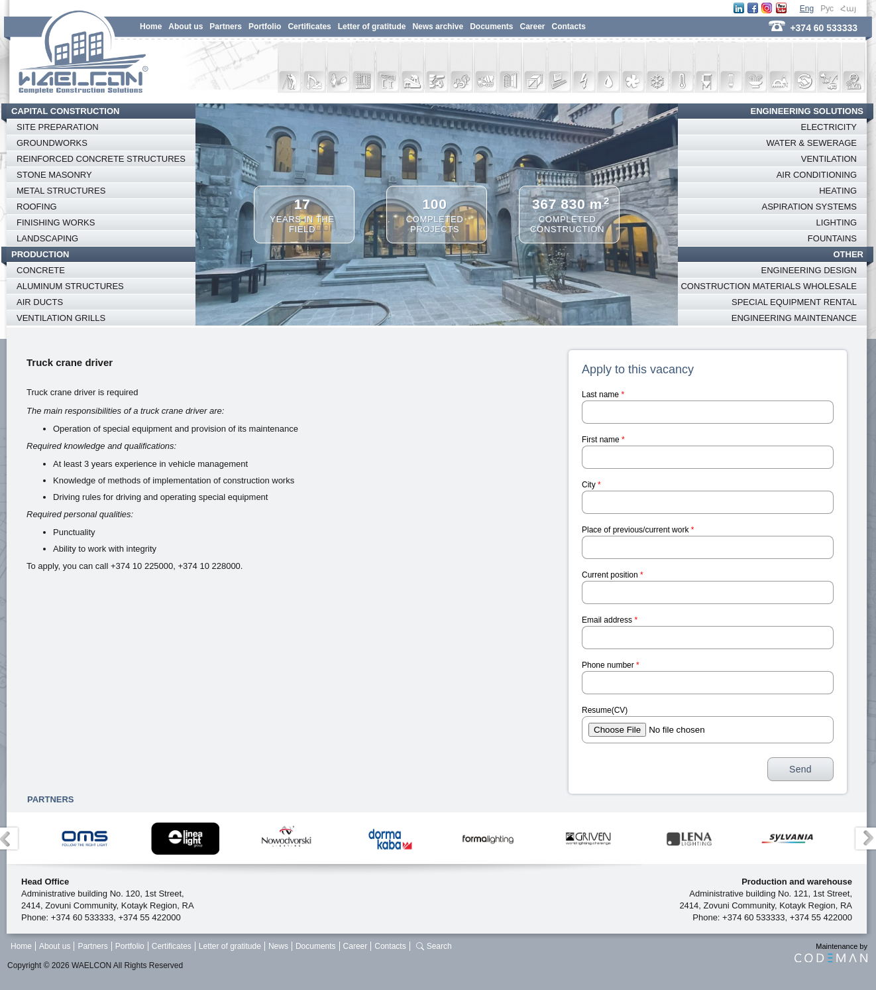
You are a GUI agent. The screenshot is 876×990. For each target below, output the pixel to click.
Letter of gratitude (372, 26)
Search (439, 946)
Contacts (569, 26)
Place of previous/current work (638, 529)
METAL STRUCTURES (61, 191)
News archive (437, 26)
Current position (612, 575)
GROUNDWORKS (52, 143)
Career (532, 26)
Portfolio (264, 26)
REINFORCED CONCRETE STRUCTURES (101, 159)
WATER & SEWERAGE (811, 143)
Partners (225, 26)
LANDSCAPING (47, 238)
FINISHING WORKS (56, 222)
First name (603, 439)
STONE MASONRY (54, 175)
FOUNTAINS (832, 238)
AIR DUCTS (40, 302)
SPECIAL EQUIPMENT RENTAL (794, 302)
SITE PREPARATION (58, 127)
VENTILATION (829, 159)
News (278, 946)
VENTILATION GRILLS (61, 318)
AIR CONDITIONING (817, 175)
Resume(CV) (605, 710)
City (591, 484)
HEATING (838, 191)
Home (151, 26)
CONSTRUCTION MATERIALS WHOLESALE (769, 286)
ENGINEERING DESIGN (809, 270)
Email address (609, 620)
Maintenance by (830, 952)
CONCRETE (41, 270)
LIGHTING (836, 222)
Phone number (610, 665)
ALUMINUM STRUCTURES (70, 286)
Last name (603, 394)
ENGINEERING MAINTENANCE (794, 318)
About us (185, 26)
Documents (491, 26)
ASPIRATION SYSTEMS (809, 207)
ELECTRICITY (828, 127)
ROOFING (37, 207)
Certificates (309, 26)
